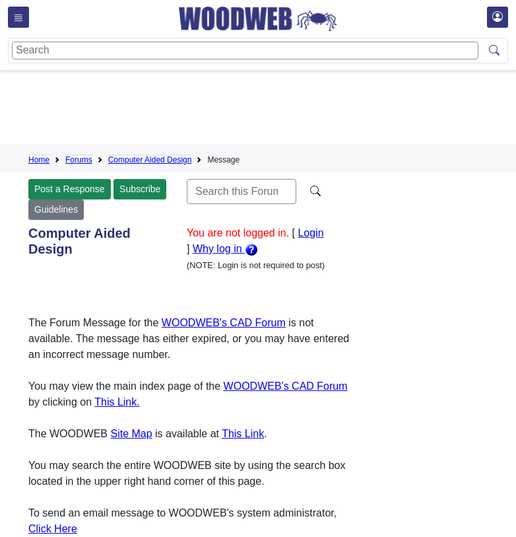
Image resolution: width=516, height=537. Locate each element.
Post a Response (69, 189)
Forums (78, 159)
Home (38, 159)
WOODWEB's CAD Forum (224, 322)
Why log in (225, 248)
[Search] (245, 50)
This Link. (116, 402)
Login (310, 232)
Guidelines (56, 209)
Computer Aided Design (150, 159)
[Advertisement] (268, 109)
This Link (243, 433)
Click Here (52, 528)
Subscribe (139, 189)
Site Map (131, 433)
